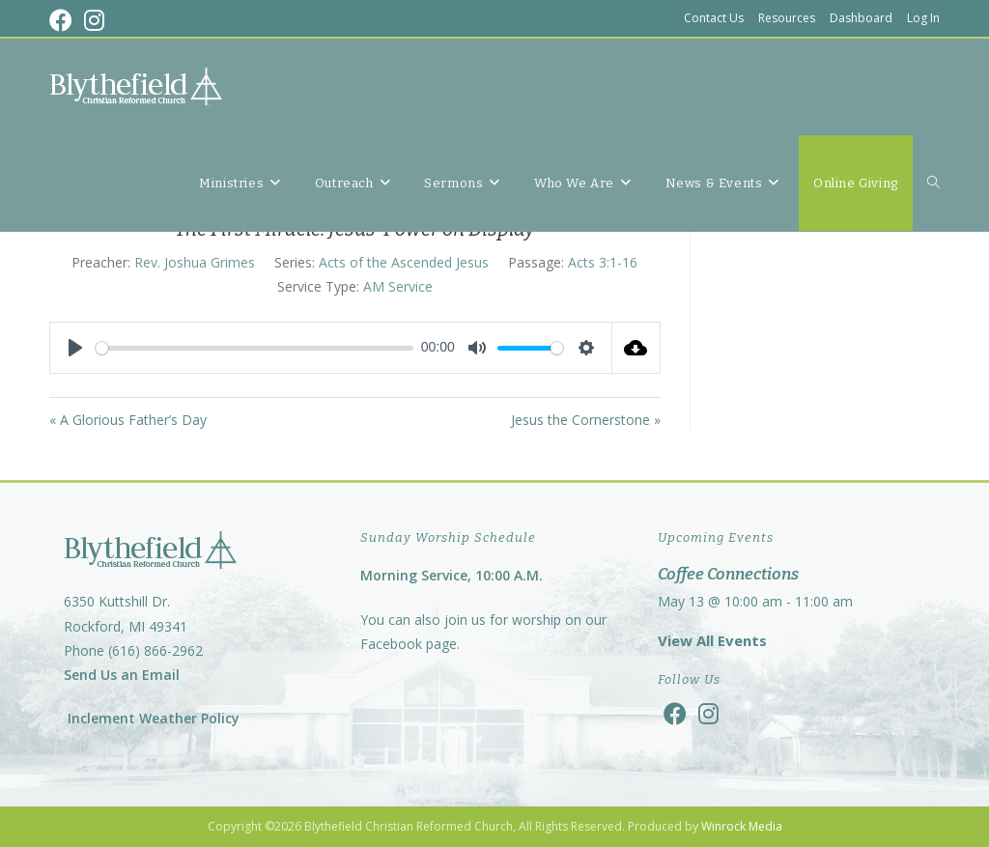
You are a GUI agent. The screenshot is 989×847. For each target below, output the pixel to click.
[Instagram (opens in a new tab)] (94, 20)
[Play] (75, 347)
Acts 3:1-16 (602, 262)
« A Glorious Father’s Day (128, 419)
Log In (923, 18)
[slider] (254, 348)
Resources (786, 18)
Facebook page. (410, 644)
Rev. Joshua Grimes (194, 262)
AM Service (398, 286)
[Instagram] (708, 713)
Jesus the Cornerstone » (586, 419)
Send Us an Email (122, 674)
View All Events (712, 640)
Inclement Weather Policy (152, 718)
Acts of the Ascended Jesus (404, 262)
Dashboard (861, 18)
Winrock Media (741, 826)
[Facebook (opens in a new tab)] (63, 20)
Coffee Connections (728, 574)
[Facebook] (675, 713)
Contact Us (714, 18)
